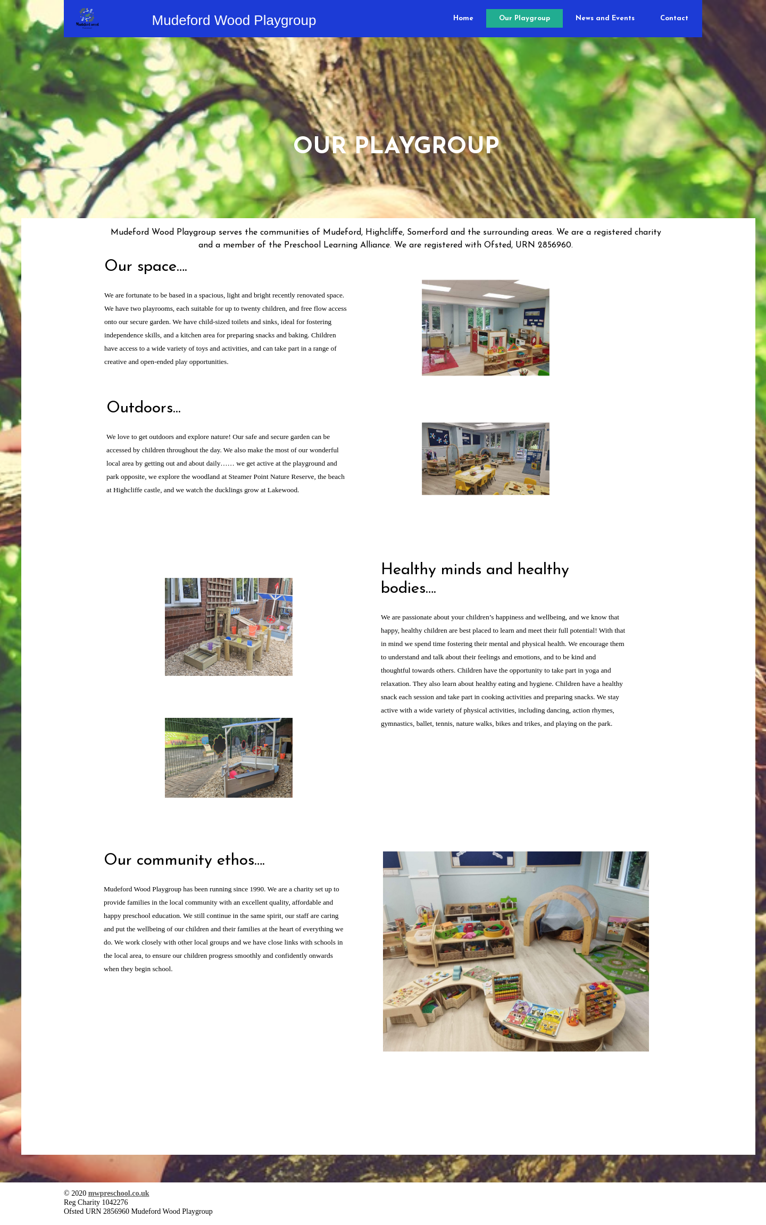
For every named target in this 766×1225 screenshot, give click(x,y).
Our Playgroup (524, 18)
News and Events (605, 18)
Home (463, 18)
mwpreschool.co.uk (118, 1193)
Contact (674, 18)
